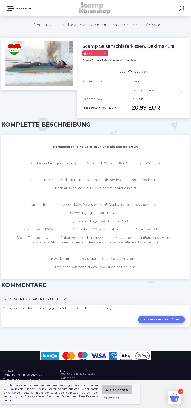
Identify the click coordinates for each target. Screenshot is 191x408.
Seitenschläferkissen (71, 25)
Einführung (37, 25)
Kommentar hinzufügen (161, 319)
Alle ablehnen (116, 390)
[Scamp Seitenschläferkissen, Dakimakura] (39, 39)
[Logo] (96, 8)
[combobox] (157, 90)
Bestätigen (111, 398)
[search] (182, 9)
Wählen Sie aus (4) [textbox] (144, 90)
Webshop (19, 8)
